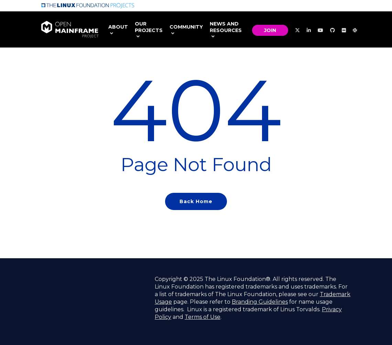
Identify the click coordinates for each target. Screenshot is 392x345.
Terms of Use (202, 317)
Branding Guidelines (260, 302)
